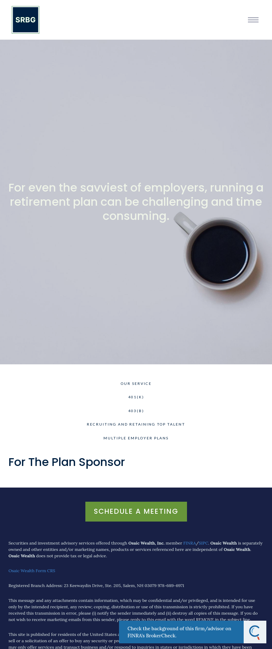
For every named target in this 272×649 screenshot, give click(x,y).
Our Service (136, 383)
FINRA (189, 543)
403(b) (136, 411)
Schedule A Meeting (136, 511)
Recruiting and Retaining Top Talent (136, 424)
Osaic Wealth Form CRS (31, 570)
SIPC (203, 543)
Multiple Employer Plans (136, 438)
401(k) (136, 397)
